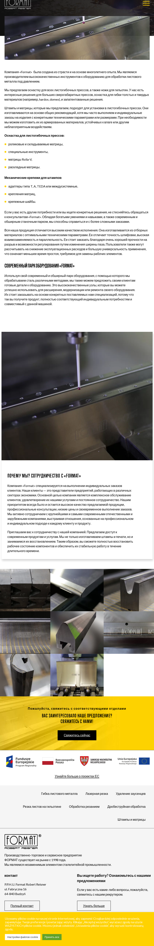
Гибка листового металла (58, 793)
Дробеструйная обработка (125, 806)
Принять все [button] (52, 937)
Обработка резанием (83, 806)
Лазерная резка (95, 793)
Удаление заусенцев (129, 793)
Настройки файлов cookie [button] (22, 937)
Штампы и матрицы (130, 819)
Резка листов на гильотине (41, 806)
